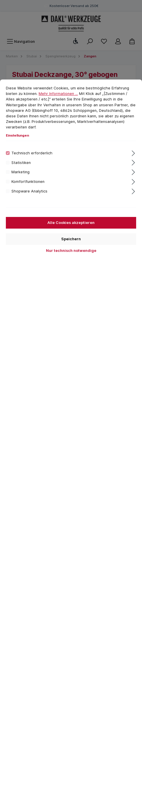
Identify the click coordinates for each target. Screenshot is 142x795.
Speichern (71, 239)
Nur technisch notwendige (71, 250)
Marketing (20, 172)
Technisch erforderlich (31, 153)
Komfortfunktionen (28, 181)
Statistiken (21, 162)
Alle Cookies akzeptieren (71, 222)
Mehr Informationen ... (58, 93)
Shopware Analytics (29, 191)
